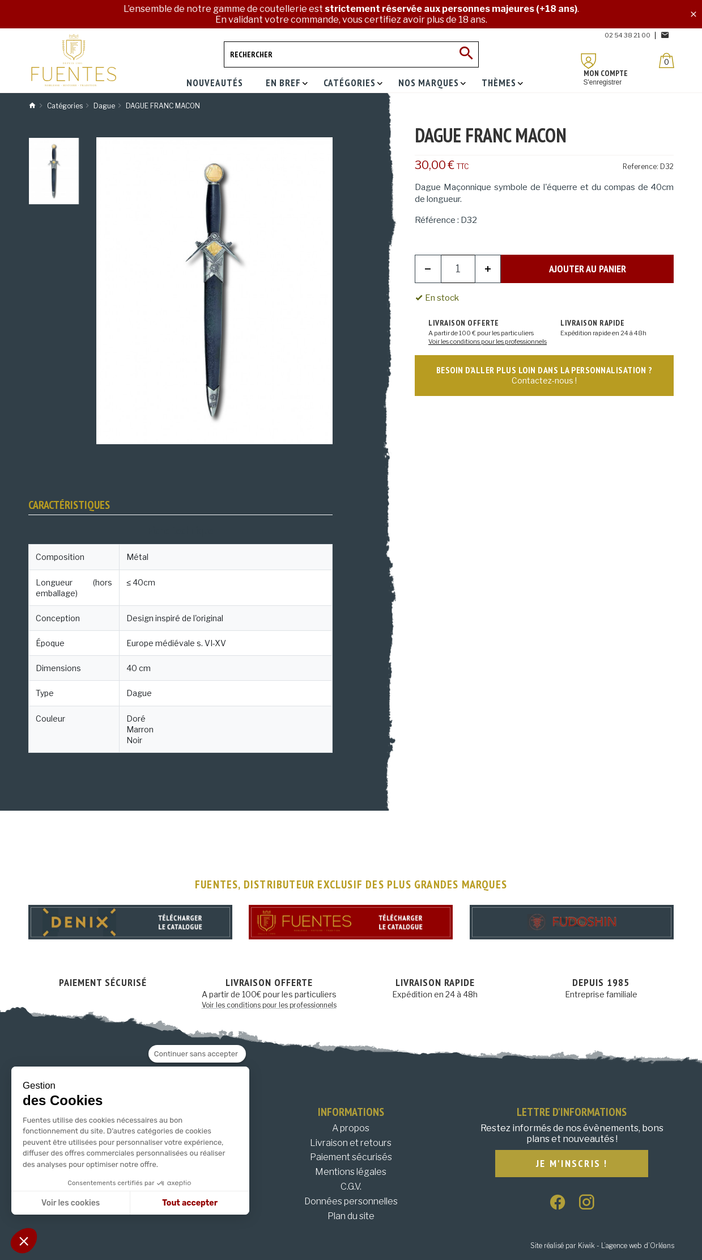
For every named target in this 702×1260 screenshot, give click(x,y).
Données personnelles (351, 1201)
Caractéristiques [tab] (69, 505)
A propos (350, 1128)
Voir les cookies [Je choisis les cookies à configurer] (70, 1203)
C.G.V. (351, 1186)
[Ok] (465, 54)
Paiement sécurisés (351, 1157)
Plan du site (351, 1216)
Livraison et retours (351, 1142)
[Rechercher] (351, 54)
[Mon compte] (589, 61)
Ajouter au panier (587, 268)
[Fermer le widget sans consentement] (197, 1054)
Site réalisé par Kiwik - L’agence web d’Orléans (602, 1245)
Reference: (640, 166)
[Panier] (666, 60)
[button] (23, 1240)
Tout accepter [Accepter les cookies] (190, 1203)
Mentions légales (350, 1171)
